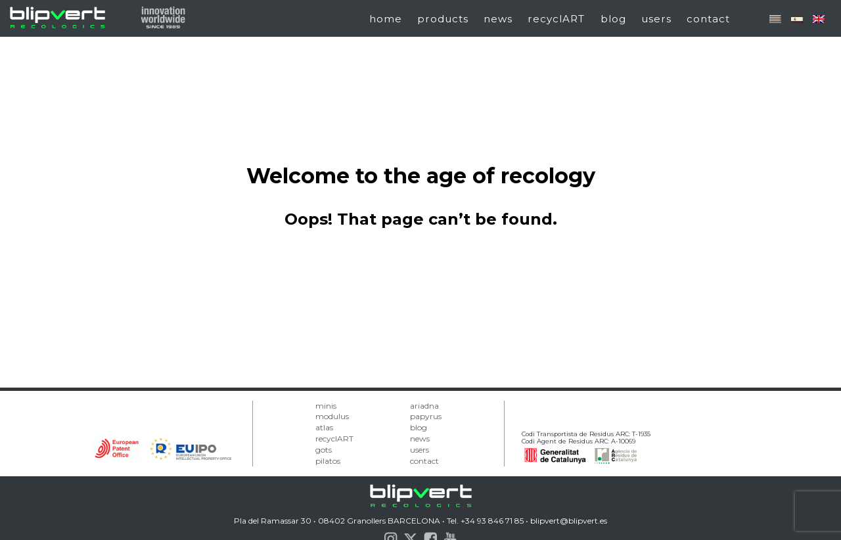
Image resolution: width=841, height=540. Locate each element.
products (442, 18)
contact (708, 18)
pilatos (327, 461)
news (498, 18)
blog (613, 18)
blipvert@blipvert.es (568, 521)
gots (323, 450)
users (656, 18)
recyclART (556, 18)
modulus (332, 416)
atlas (324, 427)
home (385, 18)
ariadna (424, 406)
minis (325, 406)
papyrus (426, 416)
